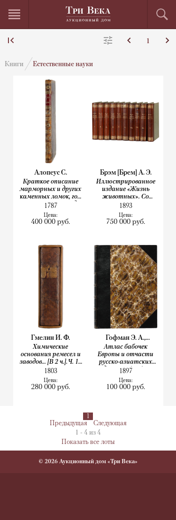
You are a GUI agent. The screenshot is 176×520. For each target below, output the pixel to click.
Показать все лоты (88, 442)
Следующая (110, 423)
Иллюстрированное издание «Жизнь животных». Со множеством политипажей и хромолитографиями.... (125, 189)
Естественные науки (63, 64)
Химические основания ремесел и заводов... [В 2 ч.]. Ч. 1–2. (51, 355)
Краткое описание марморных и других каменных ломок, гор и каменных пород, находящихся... (50, 189)
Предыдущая (68, 423)
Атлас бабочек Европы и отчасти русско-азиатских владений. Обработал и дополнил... (125, 355)
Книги (14, 64)
